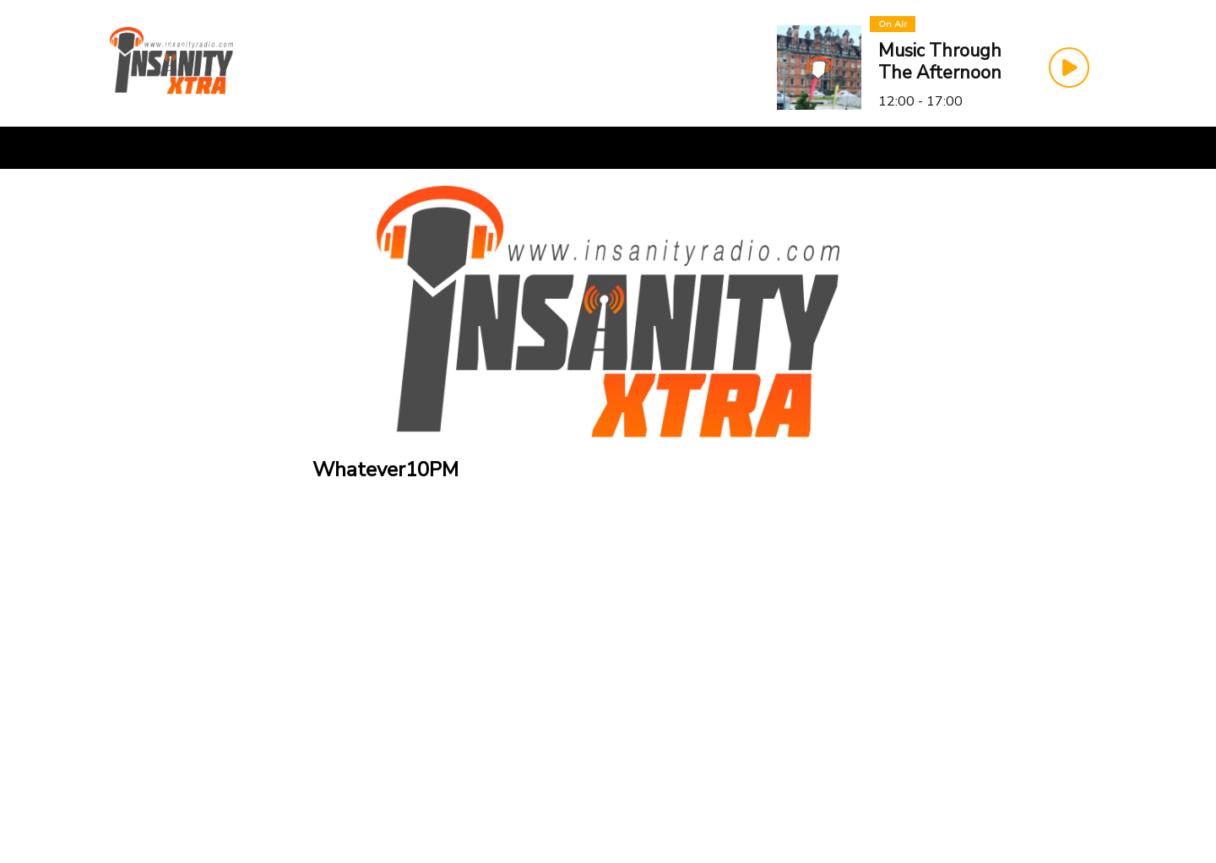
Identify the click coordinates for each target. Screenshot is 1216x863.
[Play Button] (1069, 67)
